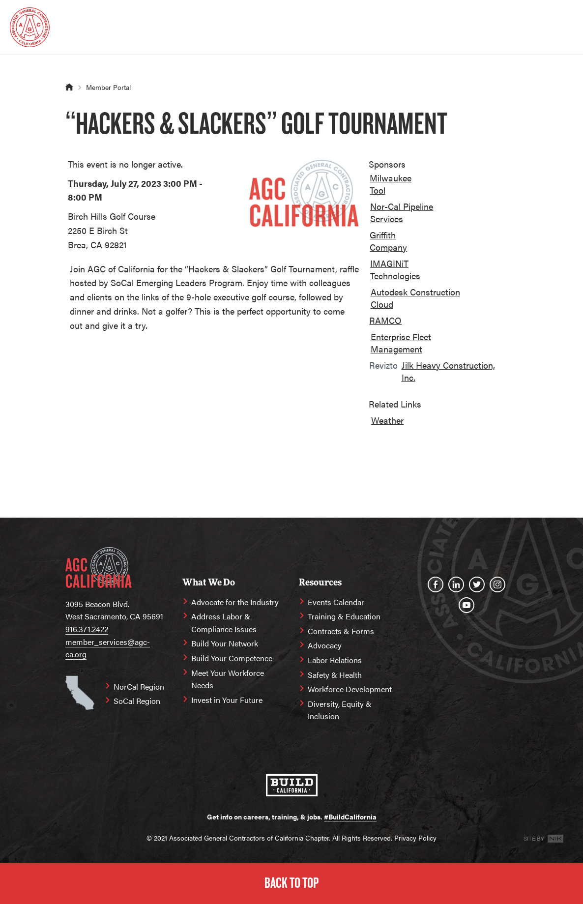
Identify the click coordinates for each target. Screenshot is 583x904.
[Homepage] (30, 27)
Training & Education (344, 616)
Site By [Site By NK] (543, 838)
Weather (387, 420)
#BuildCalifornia (350, 816)
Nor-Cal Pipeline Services (401, 212)
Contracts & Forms (341, 631)
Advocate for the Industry (235, 602)
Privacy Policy (415, 838)
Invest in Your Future (226, 699)
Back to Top (291, 883)
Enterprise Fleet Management (401, 342)
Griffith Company (388, 241)
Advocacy (325, 645)
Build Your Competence (231, 658)
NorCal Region (139, 686)
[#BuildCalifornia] (291, 785)
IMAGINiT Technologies (395, 269)
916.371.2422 (86, 629)
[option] (399, 186)
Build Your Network (224, 643)
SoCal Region (137, 700)
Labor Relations (335, 660)
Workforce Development (350, 689)
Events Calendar (336, 602)
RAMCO (385, 320)
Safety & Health (335, 674)
